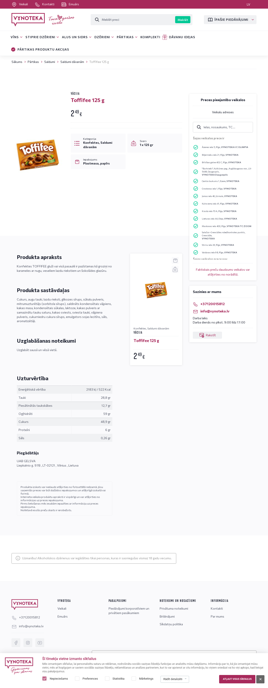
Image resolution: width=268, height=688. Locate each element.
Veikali (20, 4)
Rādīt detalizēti (172, 679)
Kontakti (45, 4)
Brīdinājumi (167, 616)
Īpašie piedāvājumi (228, 19)
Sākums (16, 62)
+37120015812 (209, 304)
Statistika (118, 678)
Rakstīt (207, 335)
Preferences (90, 678)
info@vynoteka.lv (211, 311)
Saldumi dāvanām (72, 62)
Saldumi (49, 62)
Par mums (217, 616)
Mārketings (146, 678)
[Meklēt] (133, 19)
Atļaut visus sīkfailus (237, 679)
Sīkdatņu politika (171, 624)
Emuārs (70, 4)
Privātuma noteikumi (174, 608)
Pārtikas (33, 62)
